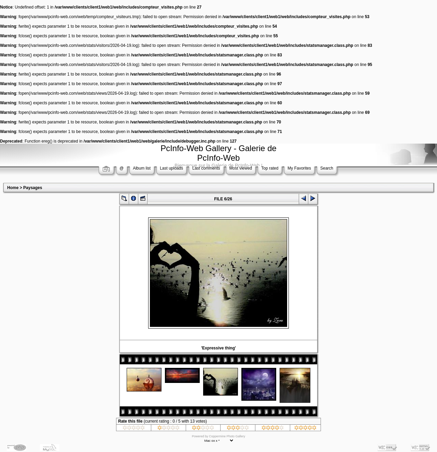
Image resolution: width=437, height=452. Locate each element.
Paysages (32, 187)
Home (12, 187)
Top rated (269, 168)
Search (326, 168)
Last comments (206, 168)
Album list (142, 168)
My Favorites (299, 168)
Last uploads (171, 168)
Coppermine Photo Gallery (227, 436)
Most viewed (240, 168)
